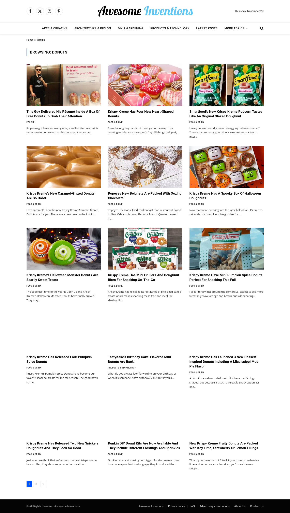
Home (30, 40)
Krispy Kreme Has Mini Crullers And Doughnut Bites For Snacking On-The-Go (143, 277)
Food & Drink (115, 122)
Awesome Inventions (151, 506)
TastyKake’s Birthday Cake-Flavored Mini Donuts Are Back (139, 359)
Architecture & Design (92, 28)
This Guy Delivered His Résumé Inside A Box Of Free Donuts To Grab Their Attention (63, 113)
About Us (240, 506)
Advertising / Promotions (214, 506)
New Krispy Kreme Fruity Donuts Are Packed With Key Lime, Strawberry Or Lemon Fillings (223, 445)
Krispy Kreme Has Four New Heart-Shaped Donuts (141, 113)
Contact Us (256, 506)
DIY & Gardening (130, 28)
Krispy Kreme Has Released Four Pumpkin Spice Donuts (59, 359)
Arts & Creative (54, 28)
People (30, 122)
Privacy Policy (176, 506)
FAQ (192, 506)
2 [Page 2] (36, 483)
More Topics (234, 28)
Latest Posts (207, 28)
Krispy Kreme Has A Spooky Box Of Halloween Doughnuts (225, 195)
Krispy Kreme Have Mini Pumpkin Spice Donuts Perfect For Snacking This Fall (225, 277)
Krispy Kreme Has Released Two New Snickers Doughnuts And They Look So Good (63, 445)
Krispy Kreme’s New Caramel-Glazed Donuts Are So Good (61, 195)
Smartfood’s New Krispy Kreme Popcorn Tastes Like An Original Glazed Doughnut (225, 113)
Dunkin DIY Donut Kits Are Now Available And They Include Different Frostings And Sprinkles (144, 445)
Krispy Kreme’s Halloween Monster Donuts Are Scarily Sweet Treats (62, 277)
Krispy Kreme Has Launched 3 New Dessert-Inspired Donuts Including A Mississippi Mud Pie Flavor (223, 361)
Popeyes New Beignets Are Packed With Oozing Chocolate (145, 195)
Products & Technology (169, 28)
